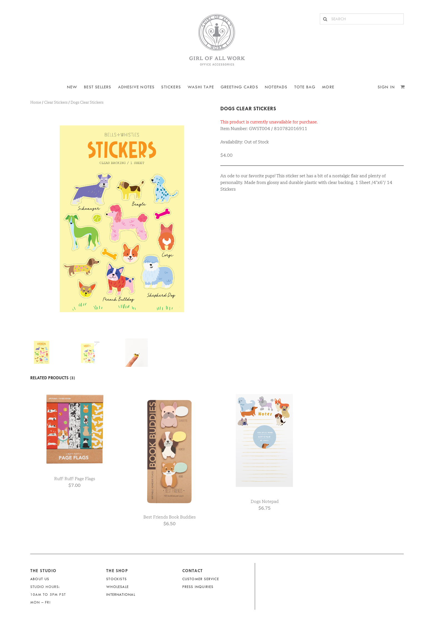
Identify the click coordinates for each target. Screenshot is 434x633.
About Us (39, 579)
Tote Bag (305, 87)
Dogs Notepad (265, 501)
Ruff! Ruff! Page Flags (74, 478)
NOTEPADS (276, 87)
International (120, 594)
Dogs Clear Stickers (248, 108)
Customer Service (200, 579)
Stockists (116, 579)
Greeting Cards (239, 87)
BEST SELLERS (97, 87)
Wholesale (117, 587)
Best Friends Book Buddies (169, 517)
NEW (72, 87)
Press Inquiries (198, 587)
